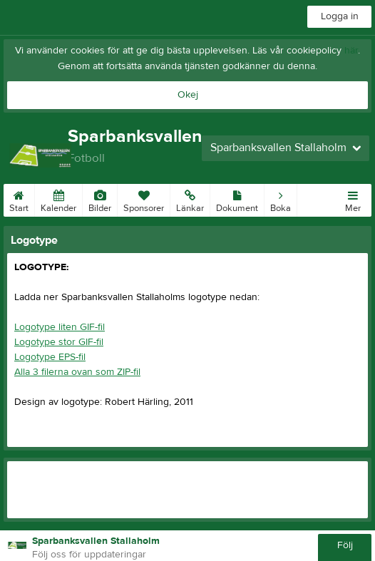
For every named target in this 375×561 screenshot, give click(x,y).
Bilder (99, 199)
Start (19, 199)
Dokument (237, 199)
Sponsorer (143, 199)
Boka (280, 199)
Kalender (58, 199)
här (351, 50)
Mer (353, 199)
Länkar (190, 199)
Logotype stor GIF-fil (58, 342)
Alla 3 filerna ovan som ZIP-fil (77, 372)
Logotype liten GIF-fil (59, 327)
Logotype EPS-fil (50, 357)
